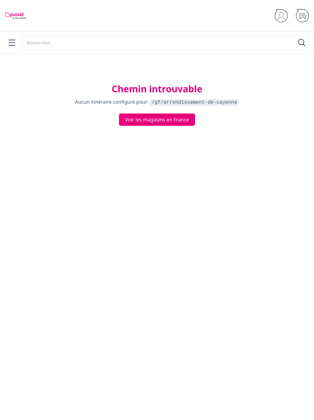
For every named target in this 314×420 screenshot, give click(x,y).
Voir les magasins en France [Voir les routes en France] (157, 119)
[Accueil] (15, 15)
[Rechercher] (165, 42)
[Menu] (12, 43)
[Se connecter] (281, 16)
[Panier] (302, 16)
